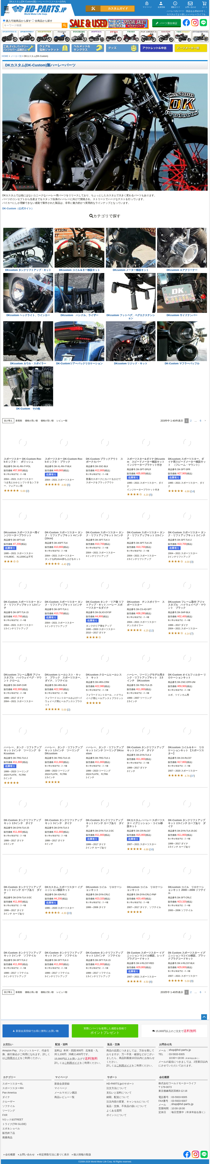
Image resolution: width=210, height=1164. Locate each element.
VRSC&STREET (183, 36)
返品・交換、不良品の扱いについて (126, 1106)
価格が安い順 (47, 420)
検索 (64, 25)
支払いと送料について (119, 1092)
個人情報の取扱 (82, 1154)
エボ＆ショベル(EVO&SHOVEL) (200, 36)
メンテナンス (19, 48)
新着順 (19, 420)
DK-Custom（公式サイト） (18, 208)
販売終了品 (8, 1133)
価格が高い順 (31, 420)
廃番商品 (7, 1137)
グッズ (122, 48)
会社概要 (164, 1077)
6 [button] (200, 420)
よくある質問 (114, 1110)
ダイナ (114, 36)
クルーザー (8, 1101)
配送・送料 (61, 1044)
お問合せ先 (165, 1044)
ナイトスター (44, 36)
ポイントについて (116, 1115)
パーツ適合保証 (166, 23)
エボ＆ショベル (11, 1128)
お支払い (8, 1044)
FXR (4, 1115)
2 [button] (191, 420)
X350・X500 (166, 36)
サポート (112, 1077)
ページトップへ (204, 1017)
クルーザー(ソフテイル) (61, 36)
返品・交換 (113, 1044)
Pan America (148, 36)
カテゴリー (9, 1077)
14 (192, 491)
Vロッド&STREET (12, 1119)
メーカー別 (16, 56)
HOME (5, 56)
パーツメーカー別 (191, 48)
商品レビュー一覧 (64, 1097)
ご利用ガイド (12, 1058)
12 (151, 630)
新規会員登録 (61, 1083)
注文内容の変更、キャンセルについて (127, 1101)
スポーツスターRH (13, 1088)
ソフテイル (96, 36)
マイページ (61, 1077)
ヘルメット (88, 48)
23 (69, 913)
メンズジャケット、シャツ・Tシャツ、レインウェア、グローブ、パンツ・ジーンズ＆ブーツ (53, 48)
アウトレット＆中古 (156, 48)
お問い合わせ (27, 1154)
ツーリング (79, 36)
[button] (205, 420)
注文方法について (116, 1088)
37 (192, 775)
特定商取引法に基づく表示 (54, 1154)
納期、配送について (117, 1097)
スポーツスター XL (9, 36)
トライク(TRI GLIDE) (131, 36)
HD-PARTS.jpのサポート (120, 1083)
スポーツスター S (27, 36)
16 (151, 849)
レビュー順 (62, 420)
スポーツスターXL (12, 1083)
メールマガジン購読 (65, 1092)
